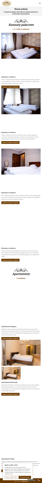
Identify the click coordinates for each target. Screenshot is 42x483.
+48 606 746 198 (25, 481)
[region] (18, 471)
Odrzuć (15, 477)
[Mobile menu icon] (40, 3)
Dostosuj (8, 477)
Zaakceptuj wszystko (25, 477)
